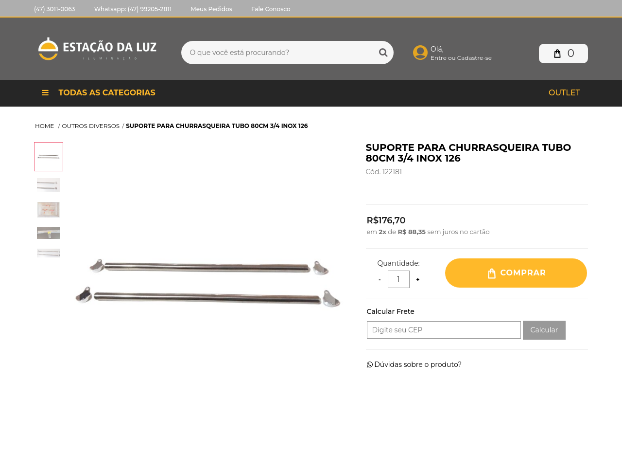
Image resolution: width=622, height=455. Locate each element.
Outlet (564, 92)
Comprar (516, 273)
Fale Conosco (271, 9)
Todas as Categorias (99, 92)
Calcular (544, 330)
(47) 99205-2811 (150, 9)
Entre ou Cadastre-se (461, 57)
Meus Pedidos (211, 9)
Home (45, 125)
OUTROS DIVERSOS (91, 125)
